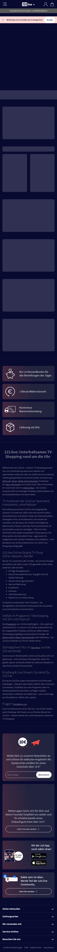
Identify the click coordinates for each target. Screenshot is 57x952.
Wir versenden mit (28, 923)
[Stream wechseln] (34, 4)
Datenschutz (35, 947)
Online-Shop (28, 487)
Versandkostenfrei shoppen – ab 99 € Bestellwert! (28, 11)
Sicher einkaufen (28, 908)
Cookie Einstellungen (12, 947)
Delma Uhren (8, 637)
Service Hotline (28, 931)
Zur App (50, 20)
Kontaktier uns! (20, 704)
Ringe (17, 637)
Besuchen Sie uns (28, 939)
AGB (26, 947)
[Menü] (4, 4)
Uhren (14, 481)
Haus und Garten (13, 484)
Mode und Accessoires (28, 481)
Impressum (48, 947)
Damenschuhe (27, 637)
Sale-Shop (35, 647)
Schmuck (6, 481)
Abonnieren (43, 774)
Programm (11, 624)
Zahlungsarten (28, 916)
